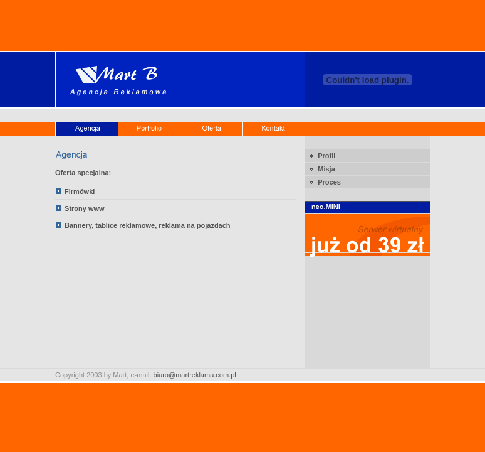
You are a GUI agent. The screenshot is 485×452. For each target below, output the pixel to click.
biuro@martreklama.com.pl (195, 375)
